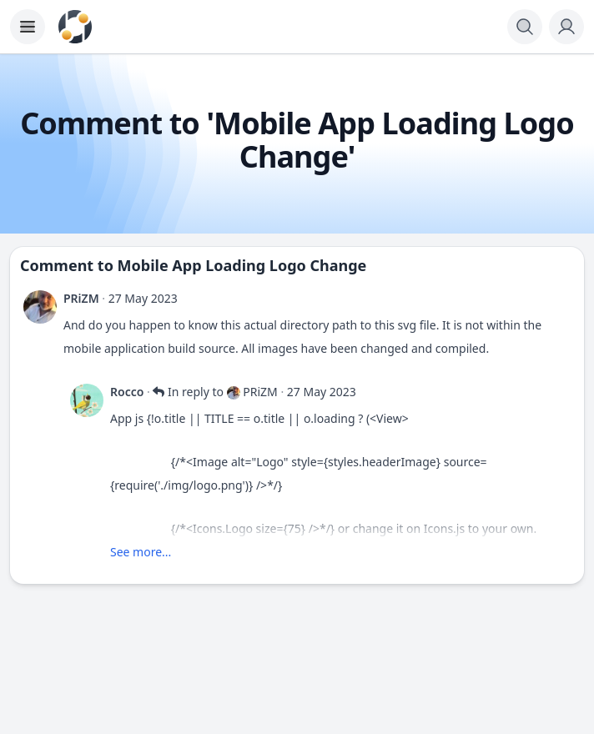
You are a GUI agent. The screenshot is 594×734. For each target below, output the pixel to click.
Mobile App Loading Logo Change (242, 265)
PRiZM (81, 298)
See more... (140, 552)
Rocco (126, 392)
